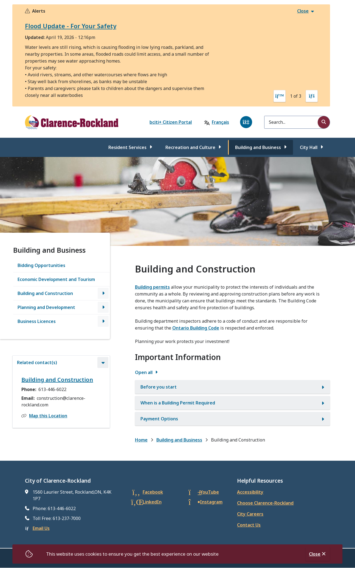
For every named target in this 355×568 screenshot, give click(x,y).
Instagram (211, 502)
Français (220, 122)
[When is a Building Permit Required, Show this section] (232, 403)
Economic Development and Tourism (56, 279)
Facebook (153, 492)
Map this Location (48, 416)
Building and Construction (45, 293)
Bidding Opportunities (41, 265)
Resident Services (127, 147)
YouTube (209, 492)
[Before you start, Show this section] (232, 387)
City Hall (308, 147)
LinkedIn (152, 502)
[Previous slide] (280, 96)
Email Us (41, 528)
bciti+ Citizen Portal (171, 122)
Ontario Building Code (195, 328)
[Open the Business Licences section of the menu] (103, 321)
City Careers (250, 514)
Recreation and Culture (190, 147)
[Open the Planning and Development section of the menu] (103, 307)
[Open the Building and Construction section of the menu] (103, 293)
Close (314, 554)
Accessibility (250, 492)
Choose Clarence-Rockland (265, 503)
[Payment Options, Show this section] (232, 419)
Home (141, 440)
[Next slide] (312, 96)
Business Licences (37, 321)
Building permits (152, 287)
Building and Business (258, 147)
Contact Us (249, 525)
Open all (144, 372)
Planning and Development (46, 307)
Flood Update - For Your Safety (70, 26)
